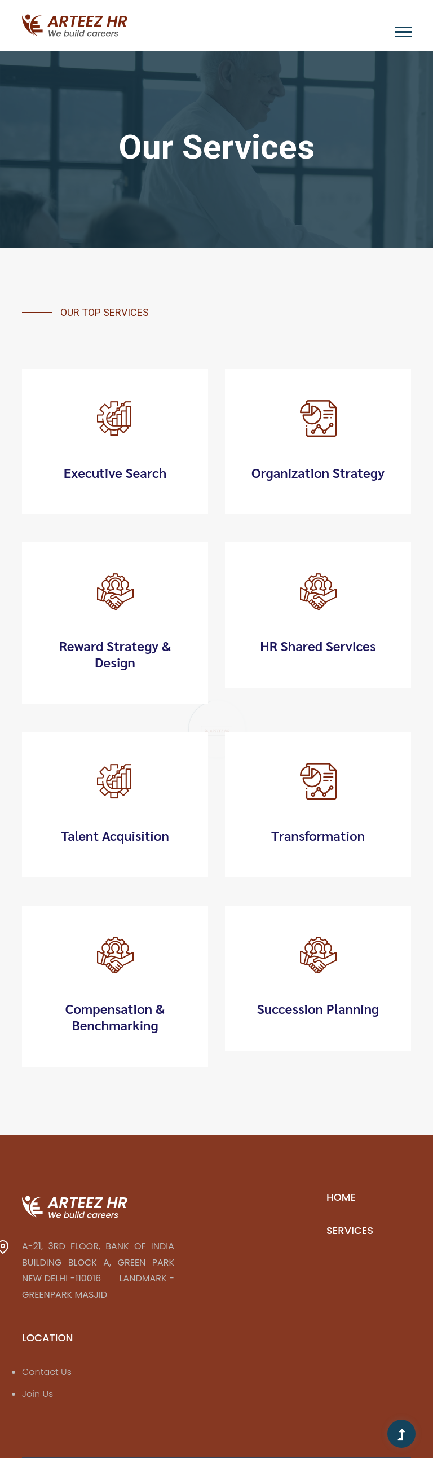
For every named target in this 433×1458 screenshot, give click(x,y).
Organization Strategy (318, 472)
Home (341, 1197)
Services (349, 1230)
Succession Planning (318, 1008)
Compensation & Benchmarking (115, 1016)
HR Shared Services (318, 646)
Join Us (37, 1393)
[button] (402, 29)
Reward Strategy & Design (115, 654)
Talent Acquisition (115, 835)
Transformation (318, 835)
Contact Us (47, 1371)
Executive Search (115, 472)
